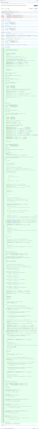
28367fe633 (31, 8)
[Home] (1, 0)
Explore (3, 0)
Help (5, 0)
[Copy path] (18, 11)
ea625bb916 (36, 8)
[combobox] (34, 10)
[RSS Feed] (27, 2)
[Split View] (36, 10)
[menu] (37, 10)
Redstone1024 (4, 2)
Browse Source (35, 5)
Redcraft (7, 2)
